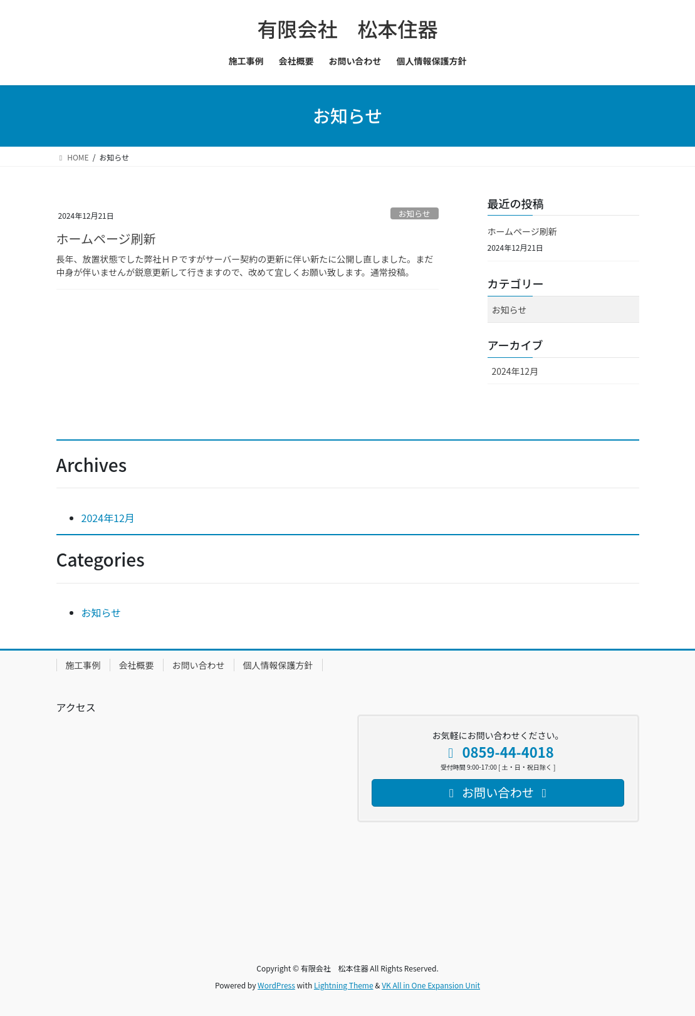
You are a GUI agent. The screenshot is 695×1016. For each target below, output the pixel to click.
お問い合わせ (198, 665)
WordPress (276, 985)
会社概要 (136, 665)
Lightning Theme (344, 985)
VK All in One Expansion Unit (431, 985)
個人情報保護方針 (278, 665)
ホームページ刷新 (106, 238)
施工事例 (83, 665)
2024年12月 (515, 371)
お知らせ (415, 213)
